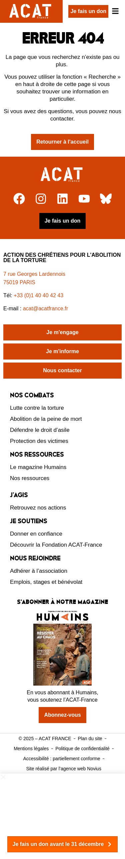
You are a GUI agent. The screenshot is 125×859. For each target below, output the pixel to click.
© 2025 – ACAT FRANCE (45, 738)
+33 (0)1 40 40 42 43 (38, 295)
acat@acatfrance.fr (46, 308)
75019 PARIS (19, 282)
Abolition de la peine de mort (46, 419)
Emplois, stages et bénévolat (46, 582)
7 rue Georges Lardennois (34, 274)
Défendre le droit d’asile (40, 430)
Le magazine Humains (38, 467)
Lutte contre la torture (37, 408)
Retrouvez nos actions (38, 507)
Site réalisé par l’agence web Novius (63, 768)
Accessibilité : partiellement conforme (61, 758)
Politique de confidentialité (82, 748)
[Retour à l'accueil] (62, 174)
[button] (62, 777)
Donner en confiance (36, 534)
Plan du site (90, 738)
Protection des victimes (39, 441)
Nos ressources (29, 478)
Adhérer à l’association (38, 571)
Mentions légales (31, 748)
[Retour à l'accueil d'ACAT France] (31, 11)
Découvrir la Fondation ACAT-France (56, 545)
